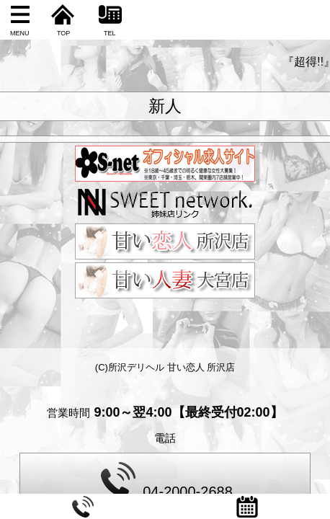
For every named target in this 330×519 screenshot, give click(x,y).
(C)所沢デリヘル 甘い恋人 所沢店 (165, 367)
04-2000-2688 (167, 481)
